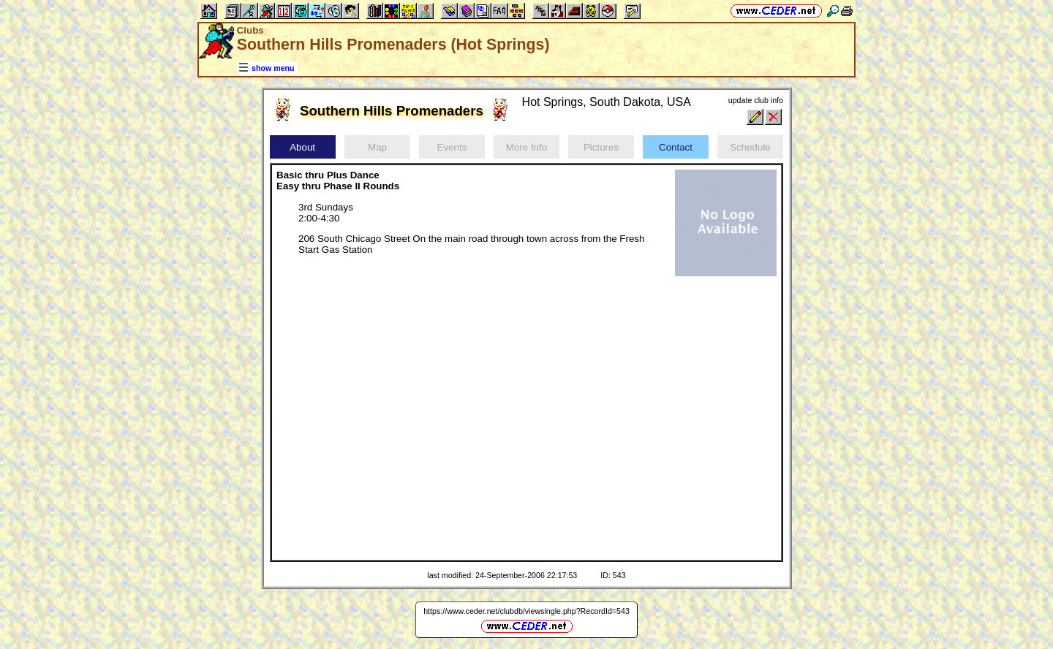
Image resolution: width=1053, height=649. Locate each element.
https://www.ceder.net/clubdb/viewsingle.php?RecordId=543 (526, 611)
